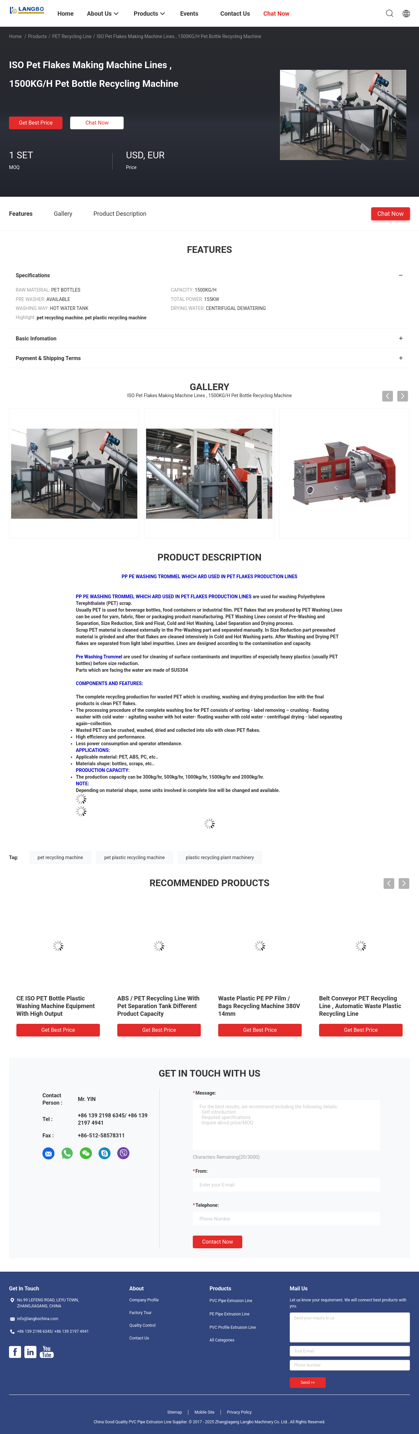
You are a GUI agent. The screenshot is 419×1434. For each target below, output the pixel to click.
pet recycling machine (60, 857)
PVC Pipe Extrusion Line (231, 1300)
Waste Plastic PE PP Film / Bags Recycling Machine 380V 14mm (259, 1006)
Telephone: (207, 1205)
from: (201, 1171)
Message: (205, 1093)
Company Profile (144, 1300)
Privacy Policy (239, 1412)
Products (37, 36)
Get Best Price (36, 123)
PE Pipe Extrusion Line (229, 1314)
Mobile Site (204, 1412)
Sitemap (174, 1412)
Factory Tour (140, 1312)
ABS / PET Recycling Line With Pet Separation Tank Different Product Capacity (158, 1006)
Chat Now (97, 123)
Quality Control (142, 1325)
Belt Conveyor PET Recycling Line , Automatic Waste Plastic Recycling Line (360, 1006)
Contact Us (139, 1338)
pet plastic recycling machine (134, 857)
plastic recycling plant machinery (220, 857)
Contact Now (217, 1242)
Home (15, 36)
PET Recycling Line (72, 36)
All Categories (222, 1340)
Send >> (308, 1382)
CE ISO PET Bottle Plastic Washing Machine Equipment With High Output (55, 1006)
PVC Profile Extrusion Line (233, 1327)
